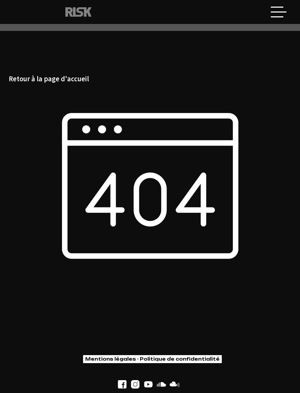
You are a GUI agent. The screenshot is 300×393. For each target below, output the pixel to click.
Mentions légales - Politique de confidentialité (152, 359)
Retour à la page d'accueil (49, 79)
